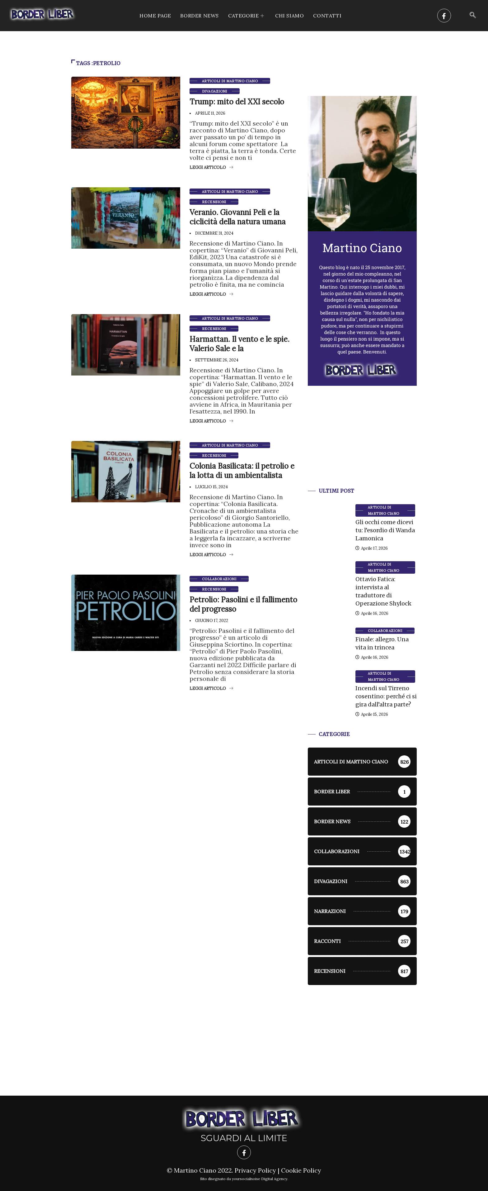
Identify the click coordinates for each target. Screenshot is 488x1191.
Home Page (155, 15)
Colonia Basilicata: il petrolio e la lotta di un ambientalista (242, 470)
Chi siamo (289, 15)
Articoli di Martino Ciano (230, 81)
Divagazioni (214, 91)
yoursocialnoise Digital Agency (259, 1178)
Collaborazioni (219, 579)
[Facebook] (444, 15)
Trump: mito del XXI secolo (237, 102)
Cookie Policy (301, 1170)
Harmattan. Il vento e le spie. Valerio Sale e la (239, 343)
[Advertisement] (362, 444)
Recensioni (214, 202)
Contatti (327, 15)
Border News (199, 15)
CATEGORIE (247, 15)
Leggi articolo (211, 167)
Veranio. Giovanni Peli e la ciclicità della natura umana (238, 217)
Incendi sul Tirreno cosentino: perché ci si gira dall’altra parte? (386, 696)
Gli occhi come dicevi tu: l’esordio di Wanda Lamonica (385, 530)
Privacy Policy (255, 1170)
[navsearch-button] (473, 15)
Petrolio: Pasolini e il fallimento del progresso (243, 604)
